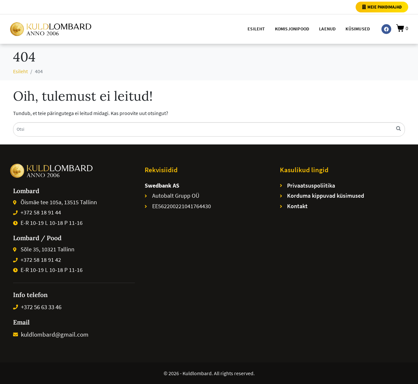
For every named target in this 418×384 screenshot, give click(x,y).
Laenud (327, 29)
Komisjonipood (292, 29)
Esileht (256, 29)
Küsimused (358, 29)
